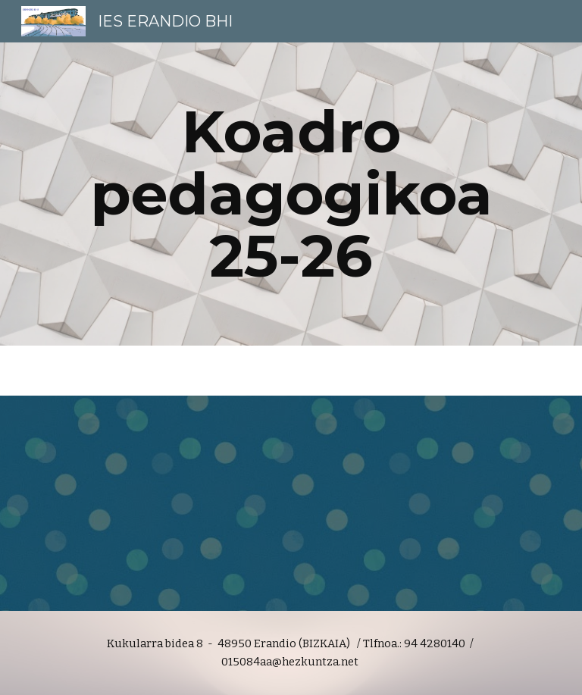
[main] (290, 194)
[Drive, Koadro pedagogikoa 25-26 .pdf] (290, 503)
